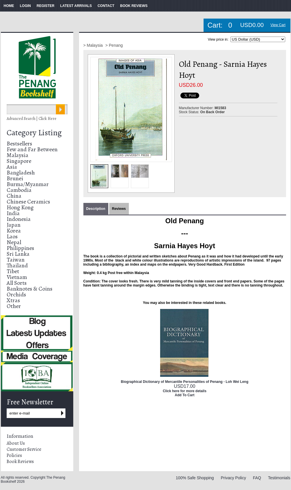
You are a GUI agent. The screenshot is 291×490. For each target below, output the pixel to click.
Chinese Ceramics (28, 202)
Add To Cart (185, 395)
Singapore (19, 161)
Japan (14, 225)
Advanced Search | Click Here (31, 118)
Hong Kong (20, 207)
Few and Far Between (32, 149)
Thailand (17, 265)
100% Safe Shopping (195, 477)
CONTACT (106, 6)
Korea (14, 231)
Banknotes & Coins (29, 289)
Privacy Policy (233, 477)
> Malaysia (93, 45)
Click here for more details (184, 391)
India (13, 213)
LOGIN (25, 6)
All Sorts (17, 283)
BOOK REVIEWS (134, 6)
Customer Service (24, 449)
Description (95, 209)
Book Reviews (20, 461)
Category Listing (34, 132)
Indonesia (19, 219)
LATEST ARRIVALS (76, 6)
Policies (14, 455)
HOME (9, 6)
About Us (16, 443)
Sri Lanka (18, 254)
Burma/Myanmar (28, 184)
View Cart (277, 25)
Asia (12, 167)
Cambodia (19, 190)
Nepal (14, 242)
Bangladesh (21, 172)
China (14, 196)
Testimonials (279, 477)
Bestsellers (19, 143)
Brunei (15, 178)
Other (14, 306)
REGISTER (45, 6)
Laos (12, 236)
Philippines (20, 248)
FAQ (257, 477)
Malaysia (17, 155)
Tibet (13, 271)
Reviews (119, 209)
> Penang (114, 45)
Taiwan (16, 260)
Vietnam (17, 277)
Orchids (16, 294)
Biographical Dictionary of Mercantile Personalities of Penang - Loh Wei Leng (184, 382)
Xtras (13, 300)
